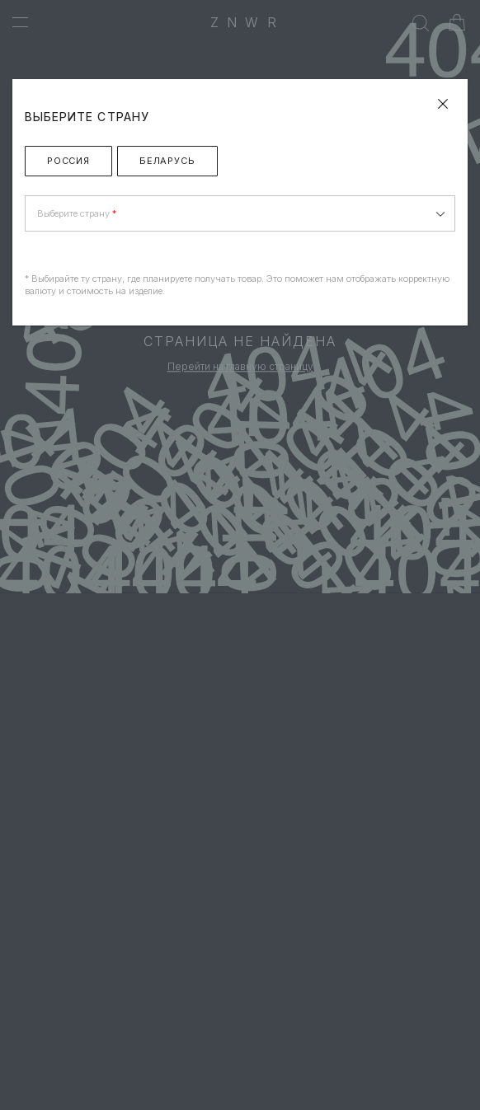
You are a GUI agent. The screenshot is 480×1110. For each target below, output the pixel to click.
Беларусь (167, 160)
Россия (68, 160)
